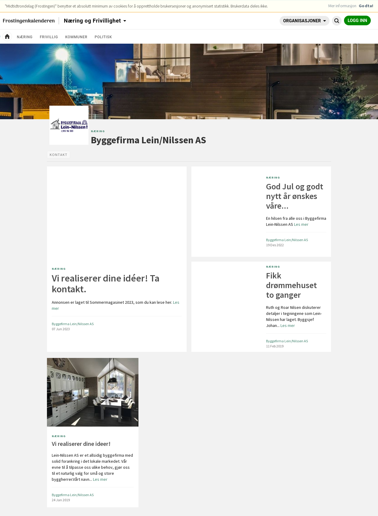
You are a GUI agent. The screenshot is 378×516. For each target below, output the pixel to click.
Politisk (103, 37)
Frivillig (49, 37)
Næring (25, 37)
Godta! (366, 5)
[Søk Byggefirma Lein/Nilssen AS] (337, 21)
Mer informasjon (342, 5)
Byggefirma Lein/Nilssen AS (148, 140)
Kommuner (76, 37)
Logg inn (357, 20)
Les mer (115, 305)
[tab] (58, 154)
